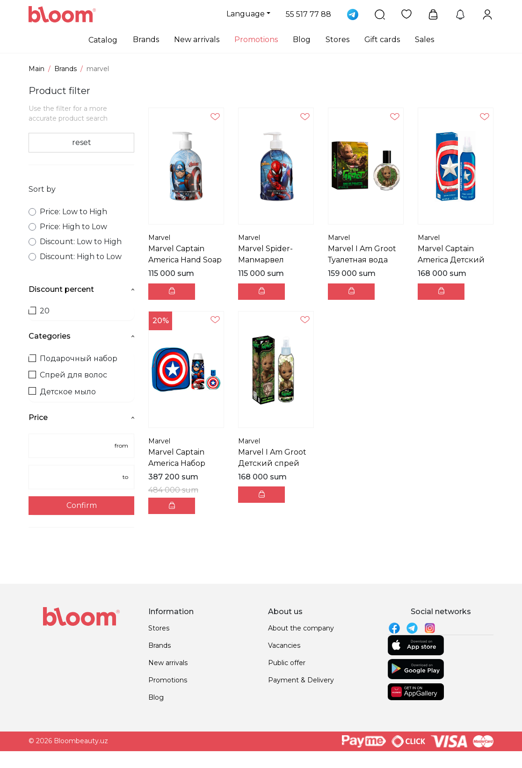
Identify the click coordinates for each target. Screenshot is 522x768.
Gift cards (382, 39)
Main (36, 69)
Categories (81, 336)
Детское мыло (62, 391)
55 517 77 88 (308, 14)
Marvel (159, 237)
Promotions (256, 39)
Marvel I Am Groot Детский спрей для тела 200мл (272, 463)
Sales (424, 39)
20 (39, 310)
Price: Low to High (68, 211)
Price (81, 417)
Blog (302, 39)
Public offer (286, 663)
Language (245, 13)
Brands (146, 39)
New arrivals (196, 39)
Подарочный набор (73, 358)
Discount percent (81, 289)
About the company (301, 628)
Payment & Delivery (301, 680)
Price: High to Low (68, 226)
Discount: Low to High (75, 241)
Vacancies (284, 645)
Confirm (81, 505)
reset (81, 142)
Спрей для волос (68, 374)
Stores (337, 39)
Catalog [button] (102, 40)
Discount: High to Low (75, 256)
